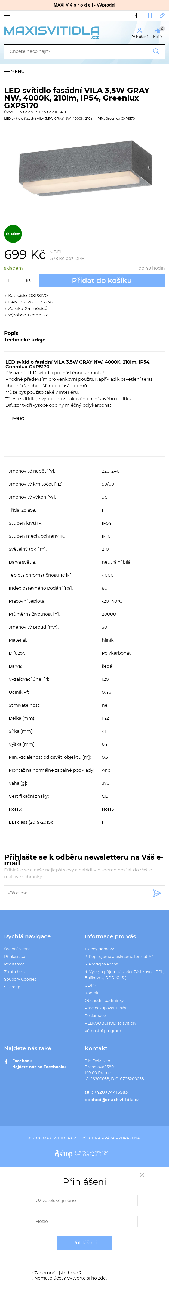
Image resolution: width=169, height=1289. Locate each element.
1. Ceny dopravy (99, 949)
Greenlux (38, 315)
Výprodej (106, 5)
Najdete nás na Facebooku (39, 1067)
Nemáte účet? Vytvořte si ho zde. (70, 1278)
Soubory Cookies (20, 979)
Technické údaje (24, 340)
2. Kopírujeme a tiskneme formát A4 (119, 957)
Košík (159, 32)
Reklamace (95, 1016)
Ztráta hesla (15, 972)
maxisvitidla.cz (59, 1138)
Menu (18, 71)
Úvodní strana (17, 949)
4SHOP (99, 1155)
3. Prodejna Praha (101, 964)
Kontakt (92, 993)
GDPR (90, 985)
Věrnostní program (103, 1031)
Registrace (14, 964)
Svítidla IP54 (52, 112)
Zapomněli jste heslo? (58, 1273)
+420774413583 (150, 15)
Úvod (8, 112)
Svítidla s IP (28, 112)
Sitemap (12, 987)
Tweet (17, 418)
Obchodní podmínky (104, 1001)
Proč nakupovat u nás (105, 1008)
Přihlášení (84, 1242)
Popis (11, 333)
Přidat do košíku (102, 280)
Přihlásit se (14, 957)
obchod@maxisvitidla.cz (162, 15)
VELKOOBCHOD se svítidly (110, 1023)
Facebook (22, 1061)
